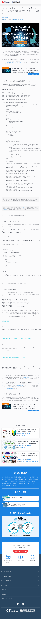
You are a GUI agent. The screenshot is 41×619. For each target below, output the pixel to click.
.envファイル (23, 207)
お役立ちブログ (20, 585)
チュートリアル (24, 61)
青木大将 (29, 445)
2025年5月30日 (20, 433)
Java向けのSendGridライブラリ (14, 62)
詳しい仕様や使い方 (20, 581)
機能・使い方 (20, 19)
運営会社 (4, 590)
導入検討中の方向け (20, 576)
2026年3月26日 (20, 459)
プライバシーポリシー (7, 599)
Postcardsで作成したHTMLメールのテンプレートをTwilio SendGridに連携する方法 (27, 455)
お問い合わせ (10, 388)
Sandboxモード (27, 377)
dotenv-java (6, 209)
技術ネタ (15, 19)
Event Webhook (27, 50)
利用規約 (4, 594)
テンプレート (20, 385)
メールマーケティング (26, 461)
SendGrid (5, 19)
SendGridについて (20, 572)
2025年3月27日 (5, 17)
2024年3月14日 (20, 445)
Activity (20, 50)
